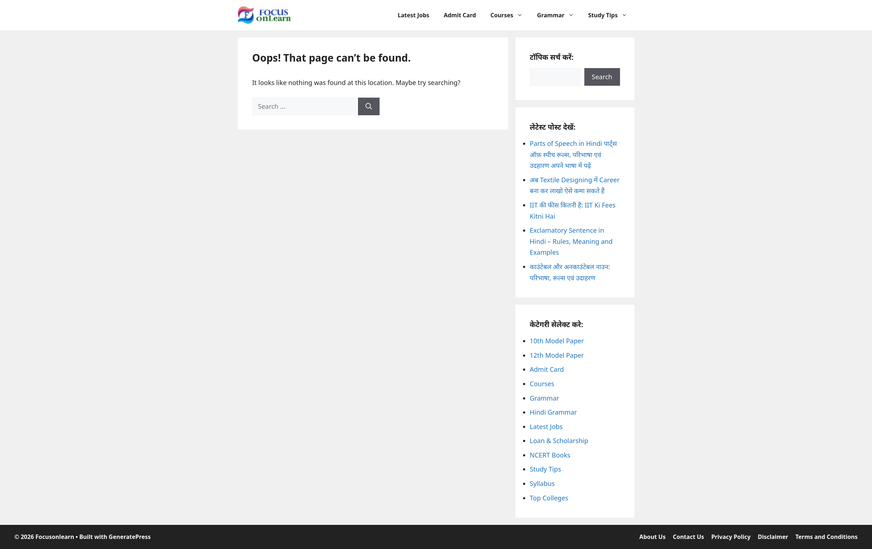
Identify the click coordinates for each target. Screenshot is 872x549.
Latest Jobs (413, 15)
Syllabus (542, 483)
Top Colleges (549, 498)
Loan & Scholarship (559, 440)
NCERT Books (550, 455)
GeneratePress (130, 537)
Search (602, 76)
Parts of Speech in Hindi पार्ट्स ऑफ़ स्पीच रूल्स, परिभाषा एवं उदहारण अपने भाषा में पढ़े (573, 154)
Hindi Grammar (553, 412)
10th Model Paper (557, 340)
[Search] (369, 106)
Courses (510, 15)
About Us (652, 537)
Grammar (559, 15)
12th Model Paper (557, 355)
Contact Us (688, 537)
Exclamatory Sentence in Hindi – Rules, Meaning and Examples (571, 241)
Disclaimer (773, 537)
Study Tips (611, 15)
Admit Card (460, 15)
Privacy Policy (731, 537)
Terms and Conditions (826, 537)
